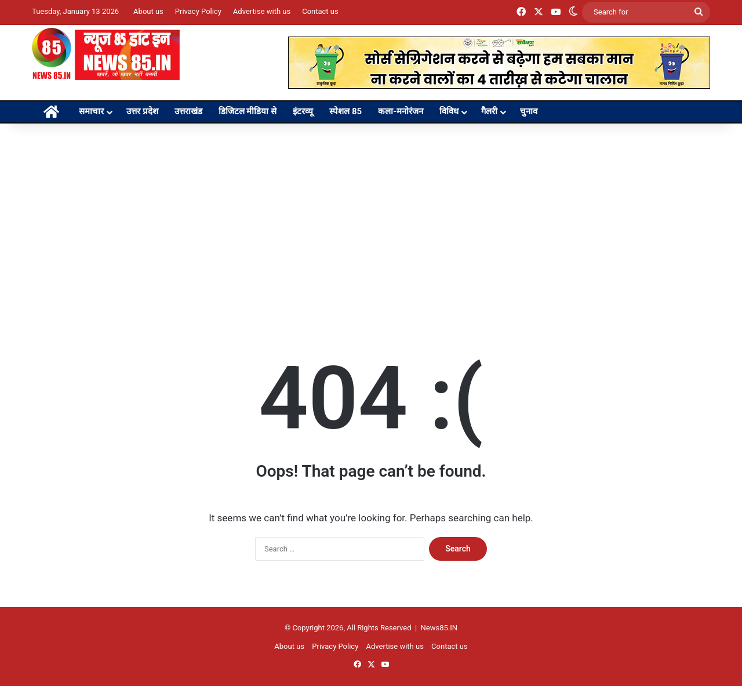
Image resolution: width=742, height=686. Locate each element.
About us (148, 11)
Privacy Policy (198, 11)
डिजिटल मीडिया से (248, 111)
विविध (449, 111)
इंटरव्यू (303, 111)
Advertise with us (261, 11)
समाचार (91, 111)
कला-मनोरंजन (400, 111)
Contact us (320, 11)
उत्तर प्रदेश (142, 111)
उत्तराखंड (188, 111)
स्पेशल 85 (345, 111)
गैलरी (489, 111)
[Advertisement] (371, 222)
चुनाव (528, 111)
